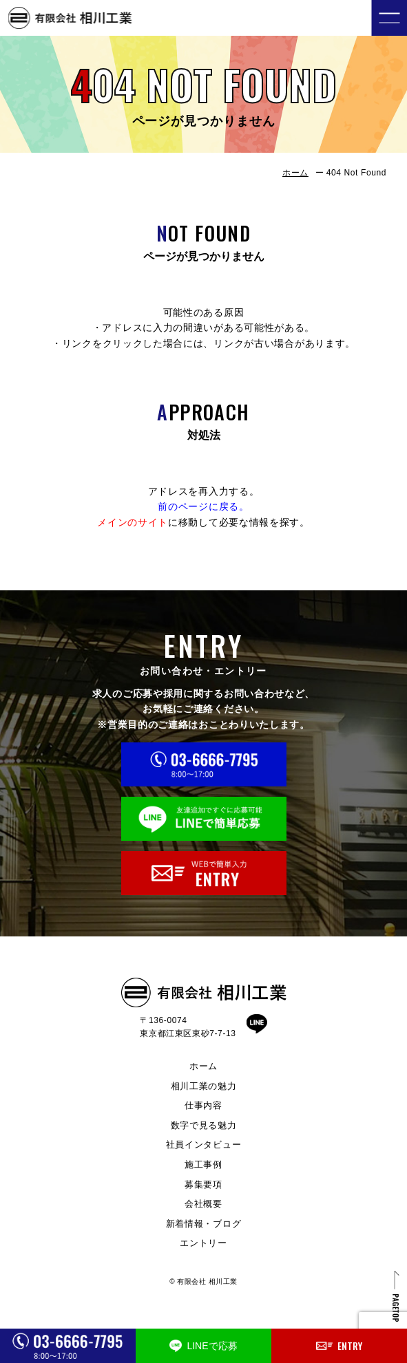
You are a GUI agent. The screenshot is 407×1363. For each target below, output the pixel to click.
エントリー (203, 1243)
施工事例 (203, 1164)
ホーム (295, 173)
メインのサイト (132, 522)
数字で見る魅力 (204, 1125)
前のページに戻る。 (203, 506)
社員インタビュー (204, 1144)
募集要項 (203, 1184)
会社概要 (203, 1204)
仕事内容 (203, 1105)
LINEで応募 (203, 1345)
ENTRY (339, 1345)
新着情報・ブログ (204, 1224)
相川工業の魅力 (204, 1086)
